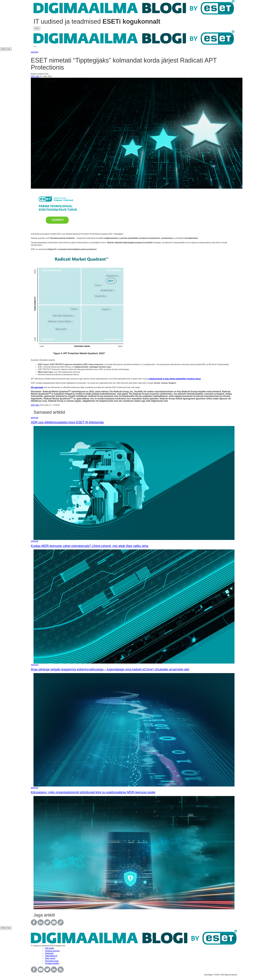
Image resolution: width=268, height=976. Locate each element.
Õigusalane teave (52, 961)
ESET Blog (35, 76)
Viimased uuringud (52, 951)
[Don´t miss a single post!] (60, 972)
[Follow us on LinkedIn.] (54, 972)
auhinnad (34, 52)
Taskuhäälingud (51, 956)
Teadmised (49, 953)
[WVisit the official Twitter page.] (47, 972)
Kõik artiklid (49, 948)
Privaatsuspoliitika (52, 963)
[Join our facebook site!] (34, 972)
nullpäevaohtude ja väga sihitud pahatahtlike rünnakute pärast (174, 379)
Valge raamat (50, 958)
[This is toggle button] (35, 46)
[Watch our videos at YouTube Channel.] (41, 972)
